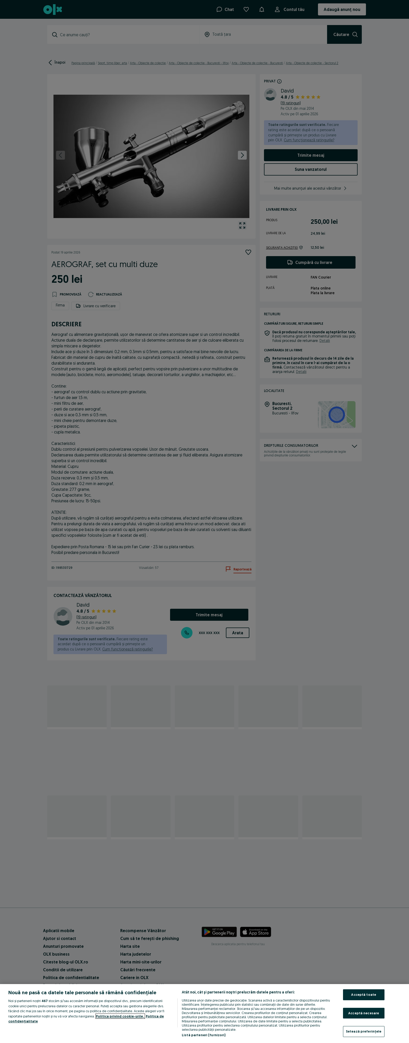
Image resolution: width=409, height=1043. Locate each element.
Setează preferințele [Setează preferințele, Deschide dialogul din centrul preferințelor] (364, 1031)
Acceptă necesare (363, 1013)
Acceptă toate (363, 994)
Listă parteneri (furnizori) (204, 1035)
